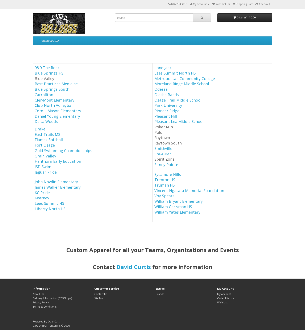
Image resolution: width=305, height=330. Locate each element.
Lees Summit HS (49, 203)
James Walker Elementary (58, 187)
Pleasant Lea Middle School (179, 121)
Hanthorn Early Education (58, 161)
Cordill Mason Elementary (58, 110)
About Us (38, 294)
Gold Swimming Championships (63, 150)
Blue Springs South (52, 89)
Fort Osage (45, 145)
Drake (40, 128)
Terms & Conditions (45, 306)
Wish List (222, 302)
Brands (160, 294)
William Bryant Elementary (178, 201)
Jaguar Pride (46, 172)
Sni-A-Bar (162, 153)
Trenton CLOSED (49, 41)
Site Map (99, 298)
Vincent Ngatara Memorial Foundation (189, 190)
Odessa (161, 89)
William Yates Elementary (177, 212)
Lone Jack (162, 67)
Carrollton (44, 94)
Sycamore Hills (167, 174)
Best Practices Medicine (56, 83)
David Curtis (133, 267)
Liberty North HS (50, 208)
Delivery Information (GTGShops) (52, 298)
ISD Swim (43, 166)
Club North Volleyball (54, 105)
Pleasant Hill (165, 116)
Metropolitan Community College (184, 78)
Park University (168, 105)
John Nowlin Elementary (56, 181)
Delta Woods (46, 121)
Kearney (42, 197)
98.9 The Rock (47, 67)
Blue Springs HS (49, 73)
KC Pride (42, 192)
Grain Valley (45, 156)
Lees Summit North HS (175, 73)
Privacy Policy (41, 302)
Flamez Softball (49, 139)
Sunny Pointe (166, 164)
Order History (225, 298)
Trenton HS (164, 179)
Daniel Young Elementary (57, 116)
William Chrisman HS (173, 206)
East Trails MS (47, 134)
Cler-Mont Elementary (54, 100)
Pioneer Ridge (166, 110)
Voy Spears (164, 195)
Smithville (163, 148)
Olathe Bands (166, 94)
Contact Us (100, 294)
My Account (224, 294)
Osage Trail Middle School (177, 100)
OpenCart (53, 321)
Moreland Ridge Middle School (181, 83)
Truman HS (164, 185)
